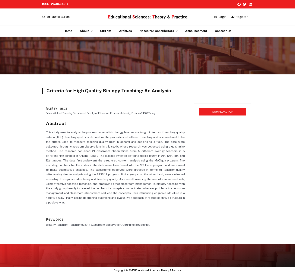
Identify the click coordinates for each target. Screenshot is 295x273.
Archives (125, 30)
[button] (86, 30)
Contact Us (223, 30)
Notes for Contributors (158, 30)
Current (106, 30)
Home (68, 30)
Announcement (196, 30)
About (86, 30)
